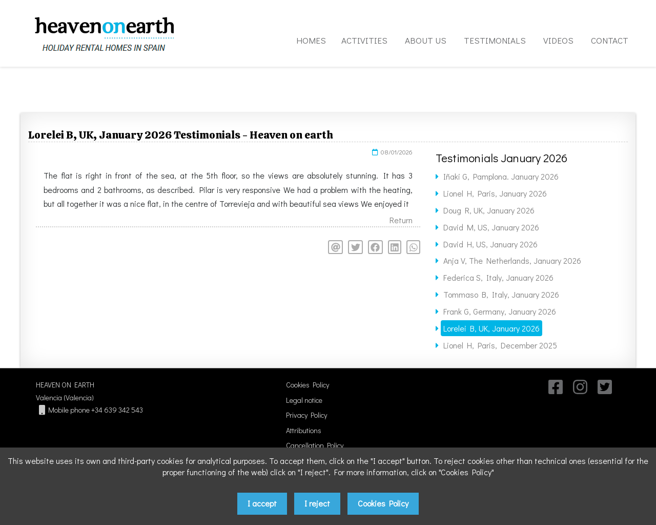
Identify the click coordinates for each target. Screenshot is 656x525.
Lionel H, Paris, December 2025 (500, 345)
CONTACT (609, 40)
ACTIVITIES (364, 40)
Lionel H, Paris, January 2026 (495, 193)
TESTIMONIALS (495, 40)
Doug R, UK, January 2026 (489, 210)
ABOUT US (425, 40)
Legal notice (304, 400)
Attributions (303, 430)
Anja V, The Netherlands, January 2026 (512, 260)
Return (401, 220)
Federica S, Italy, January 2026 (498, 277)
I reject (317, 503)
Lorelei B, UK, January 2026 (491, 328)
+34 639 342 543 (117, 410)
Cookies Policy (307, 385)
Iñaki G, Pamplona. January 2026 (501, 176)
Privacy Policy (306, 415)
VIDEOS (558, 40)
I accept (262, 503)
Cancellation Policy (314, 445)
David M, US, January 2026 (491, 227)
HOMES (311, 40)
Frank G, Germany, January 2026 (499, 311)
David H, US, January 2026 (490, 244)
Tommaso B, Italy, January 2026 (501, 294)
